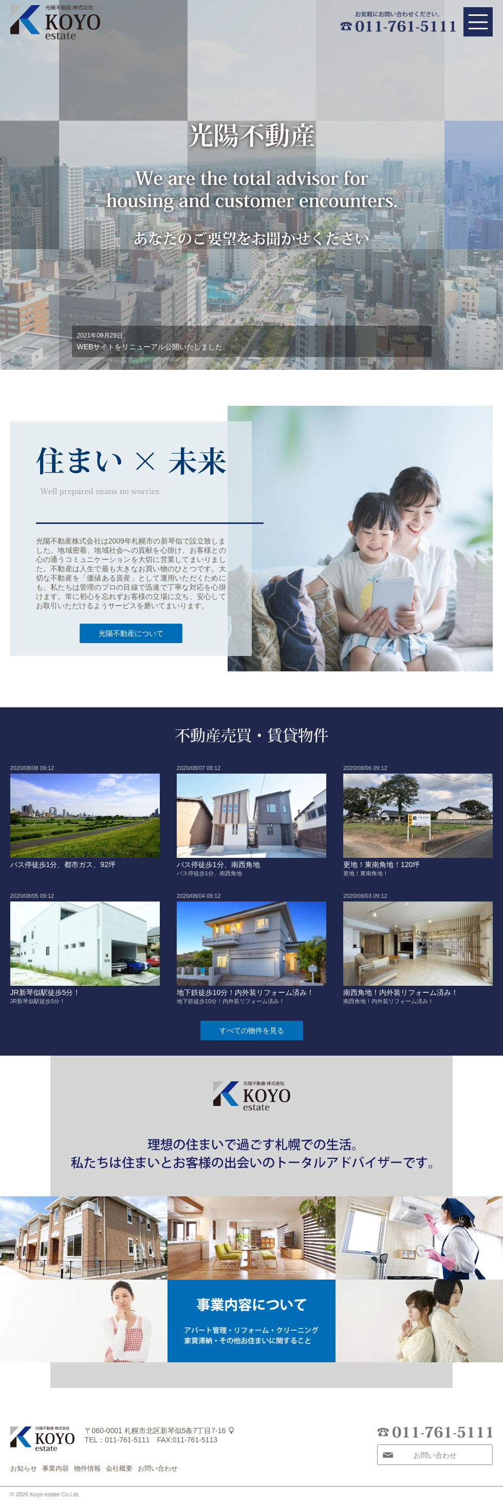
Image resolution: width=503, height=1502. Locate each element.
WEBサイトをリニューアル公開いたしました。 (153, 347)
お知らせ (23, 1468)
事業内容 (55, 1468)
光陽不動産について (131, 633)
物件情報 (87, 1468)
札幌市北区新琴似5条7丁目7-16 (175, 1430)
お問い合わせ (158, 1468)
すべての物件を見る (251, 1030)
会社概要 (119, 1468)
